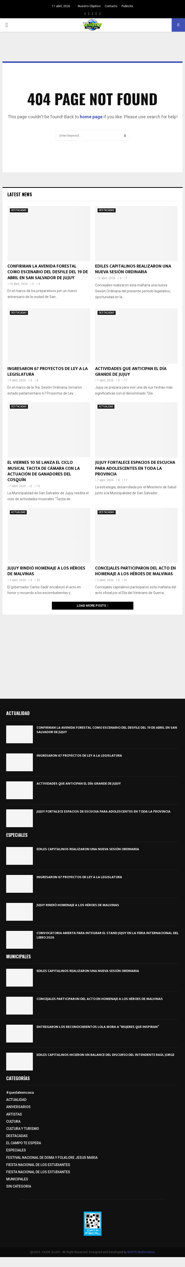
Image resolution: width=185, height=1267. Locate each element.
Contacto (111, 6)
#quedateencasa (20, 1092)
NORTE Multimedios (141, 1252)
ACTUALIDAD (106, 406)
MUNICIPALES (17, 1179)
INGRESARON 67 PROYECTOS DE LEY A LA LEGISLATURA (47, 371)
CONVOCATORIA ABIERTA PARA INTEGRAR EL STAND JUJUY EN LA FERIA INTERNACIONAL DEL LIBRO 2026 (108, 935)
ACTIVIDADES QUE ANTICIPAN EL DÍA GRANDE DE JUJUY (130, 371)
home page (91, 116)
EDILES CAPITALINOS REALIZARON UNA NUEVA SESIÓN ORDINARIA (133, 269)
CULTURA (13, 1121)
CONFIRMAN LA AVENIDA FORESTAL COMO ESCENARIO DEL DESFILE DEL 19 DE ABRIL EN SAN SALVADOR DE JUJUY (47, 272)
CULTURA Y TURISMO (22, 1129)
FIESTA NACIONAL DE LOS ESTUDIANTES (38, 1165)
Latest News (19, 194)
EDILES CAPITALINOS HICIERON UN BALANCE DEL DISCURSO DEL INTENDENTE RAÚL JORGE (105, 1055)
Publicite (127, 6)
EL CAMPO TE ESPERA (23, 1143)
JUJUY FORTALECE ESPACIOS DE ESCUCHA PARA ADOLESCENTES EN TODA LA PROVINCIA (135, 468)
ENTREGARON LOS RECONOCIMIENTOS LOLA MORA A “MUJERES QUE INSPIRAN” (98, 1027)
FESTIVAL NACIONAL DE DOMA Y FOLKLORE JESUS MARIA (52, 1158)
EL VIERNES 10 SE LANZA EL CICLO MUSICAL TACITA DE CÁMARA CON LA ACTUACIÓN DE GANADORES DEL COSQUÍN (43, 471)
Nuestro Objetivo (89, 6)
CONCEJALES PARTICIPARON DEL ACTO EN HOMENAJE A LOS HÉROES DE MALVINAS (135, 571)
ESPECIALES (16, 1150)
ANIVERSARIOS (18, 1107)
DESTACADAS (19, 210)
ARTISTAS (14, 1114)
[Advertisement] (92, 654)
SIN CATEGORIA (18, 1186)
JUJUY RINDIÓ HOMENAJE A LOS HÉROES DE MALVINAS (46, 571)
